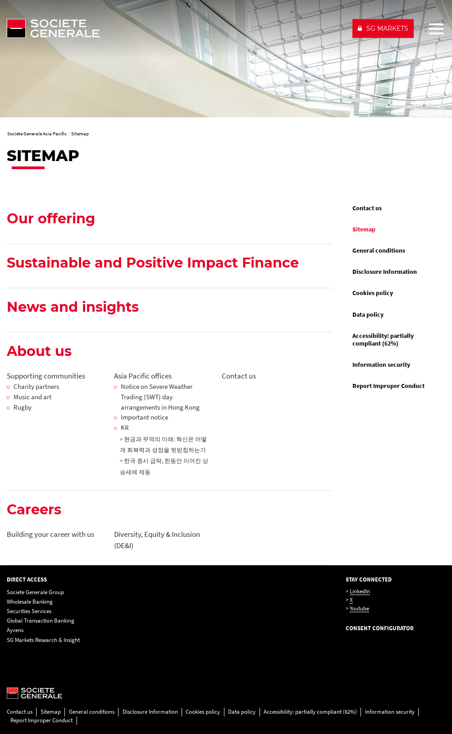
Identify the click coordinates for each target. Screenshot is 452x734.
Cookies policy (372, 293)
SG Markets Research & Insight (43, 640)
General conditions (378, 250)
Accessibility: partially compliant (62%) (383, 339)
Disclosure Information (384, 272)
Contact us (367, 208)
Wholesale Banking (30, 601)
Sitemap (363, 229)
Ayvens (15, 630)
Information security (381, 364)
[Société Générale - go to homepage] (176, 28)
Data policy (368, 314)
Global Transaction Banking (40, 620)
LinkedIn (360, 591)
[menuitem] (395, 208)
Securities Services (29, 611)
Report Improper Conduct (388, 386)
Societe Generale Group (35, 592)
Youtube (359, 608)
